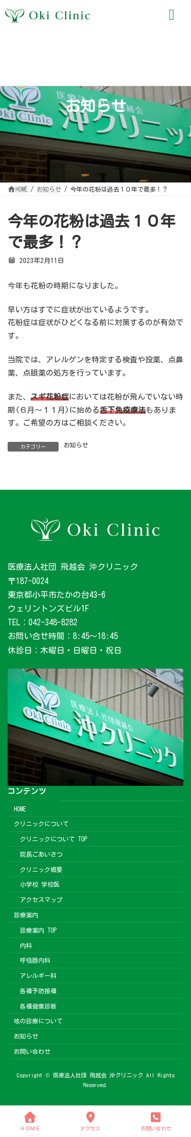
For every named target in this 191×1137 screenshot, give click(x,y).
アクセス (90, 1121)
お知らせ (76, 445)
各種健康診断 (38, 1005)
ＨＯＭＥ (30, 1121)
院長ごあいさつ (41, 854)
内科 (26, 945)
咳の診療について (38, 1021)
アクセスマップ (41, 899)
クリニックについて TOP (53, 839)
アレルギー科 (38, 975)
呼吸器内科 (35, 960)
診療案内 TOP (38, 930)
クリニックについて (41, 824)
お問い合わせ (32, 1051)
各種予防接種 (38, 991)
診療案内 (26, 915)
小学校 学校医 (40, 884)
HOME (20, 808)
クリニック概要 (41, 869)
